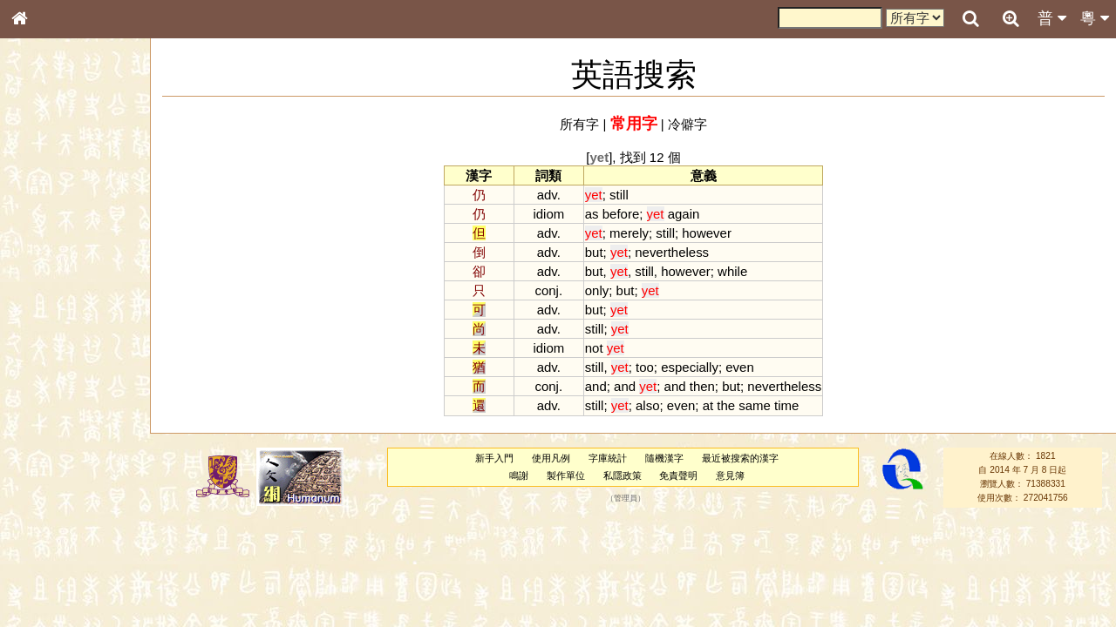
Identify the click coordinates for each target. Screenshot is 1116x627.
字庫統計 (608, 458)
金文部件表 (48, 284)
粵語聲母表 (48, 363)
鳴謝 (518, 475)
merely (629, 233)
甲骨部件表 (48, 266)
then (702, 386)
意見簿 (730, 475)
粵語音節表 (48, 346)
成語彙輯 (43, 580)
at (708, 405)
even (739, 367)
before (620, 213)
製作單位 (566, 475)
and (596, 386)
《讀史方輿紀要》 (63, 563)
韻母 (59, 467)
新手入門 (494, 458)
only (597, 290)
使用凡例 (551, 458)
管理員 (625, 498)
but (594, 252)
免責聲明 (678, 475)
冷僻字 (687, 124)
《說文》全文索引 (63, 547)
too (645, 367)
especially (689, 367)
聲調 (82, 467)
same (754, 405)
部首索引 (43, 233)
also (647, 405)
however (707, 233)
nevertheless (672, 252)
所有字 (579, 124)
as (592, 213)
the (726, 405)
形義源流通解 (53, 300)
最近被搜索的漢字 (740, 458)
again (684, 213)
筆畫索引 (43, 250)
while (732, 271)
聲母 (34, 467)
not (594, 347)
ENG (76, 192)
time (786, 405)
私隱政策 (622, 475)
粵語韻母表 (48, 380)
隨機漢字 (664, 458)
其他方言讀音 (53, 500)
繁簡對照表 (48, 596)
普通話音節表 (53, 483)
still (619, 194)
